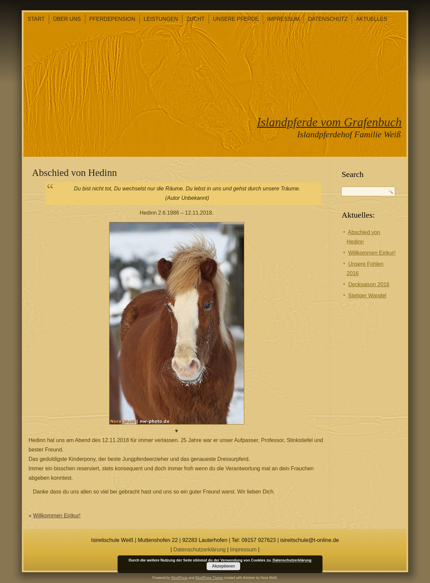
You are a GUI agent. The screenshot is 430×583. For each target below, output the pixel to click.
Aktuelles (371, 19)
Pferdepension (112, 19)
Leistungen (161, 19)
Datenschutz (328, 19)
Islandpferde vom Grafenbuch (329, 122)
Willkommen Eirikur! (56, 515)
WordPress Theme (209, 578)
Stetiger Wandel (367, 295)
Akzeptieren (223, 566)
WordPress (179, 578)
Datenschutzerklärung (199, 549)
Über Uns (67, 19)
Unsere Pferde (236, 19)
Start (36, 19)
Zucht (195, 19)
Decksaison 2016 (368, 284)
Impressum (283, 19)
